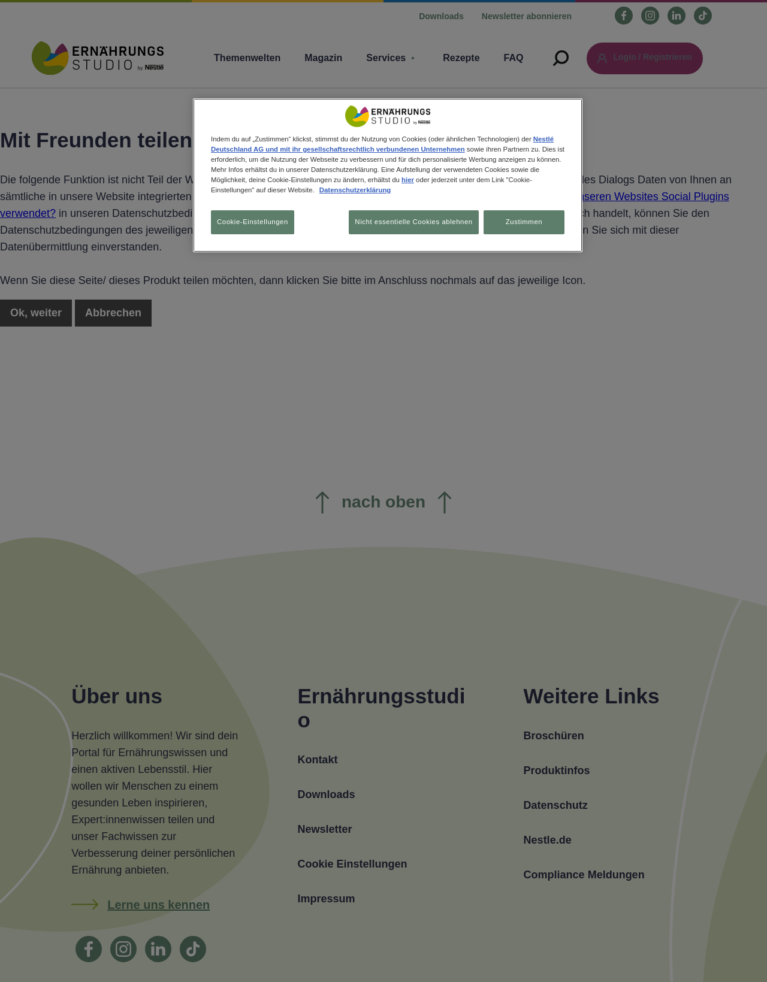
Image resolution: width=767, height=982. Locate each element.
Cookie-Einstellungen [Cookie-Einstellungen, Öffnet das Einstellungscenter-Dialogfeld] (252, 221)
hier (407, 179)
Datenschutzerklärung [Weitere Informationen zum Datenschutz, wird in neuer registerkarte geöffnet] (355, 190)
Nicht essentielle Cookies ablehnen (409, 221)
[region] (387, 176)
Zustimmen (524, 221)
